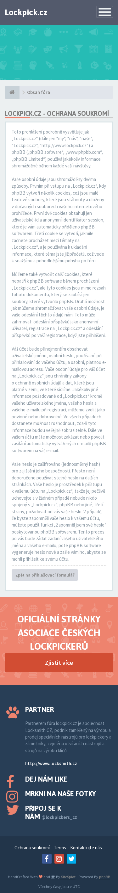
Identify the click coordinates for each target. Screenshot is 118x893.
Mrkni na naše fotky (60, 794)
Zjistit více (59, 662)
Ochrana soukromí (32, 848)
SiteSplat (68, 876)
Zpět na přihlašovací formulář (44, 575)
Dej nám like (46, 779)
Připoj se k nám (51, 812)
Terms (60, 848)
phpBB (104, 876)
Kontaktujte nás (86, 848)
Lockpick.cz (26, 12)
